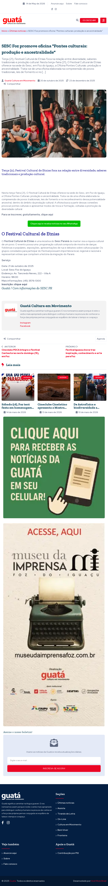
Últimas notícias (17, 30)
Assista (61, 808)
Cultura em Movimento (69, 824)
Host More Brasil (98, 880)
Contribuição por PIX (68, 853)
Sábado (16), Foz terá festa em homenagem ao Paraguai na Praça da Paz (17, 409)
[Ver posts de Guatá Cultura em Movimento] (10, 309)
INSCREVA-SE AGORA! (54, 768)
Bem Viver (63, 830)
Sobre (69, 3)
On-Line (62, 819)
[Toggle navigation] (103, 20)
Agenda (101, 338)
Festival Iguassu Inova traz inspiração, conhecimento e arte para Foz (84, 353)
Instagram (25, 322)
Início (4, 30)
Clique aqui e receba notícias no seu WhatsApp (54, 223)
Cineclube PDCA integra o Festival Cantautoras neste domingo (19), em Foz (21, 353)
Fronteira (62, 835)
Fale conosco (80, 3)
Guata (13, 880)
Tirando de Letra (66, 813)
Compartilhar (12, 83)
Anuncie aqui (57, 3)
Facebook (25, 326)
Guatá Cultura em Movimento (20, 80)
